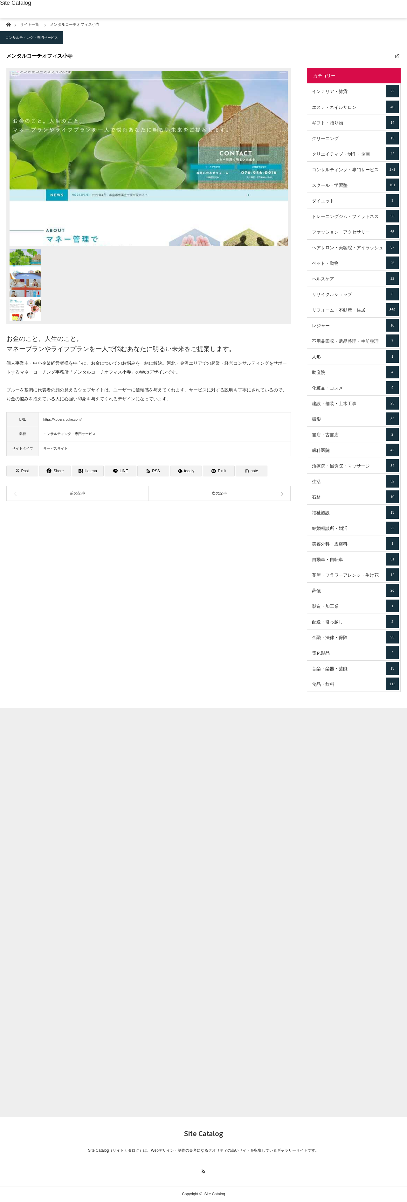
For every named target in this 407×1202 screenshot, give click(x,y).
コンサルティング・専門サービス (31, 37)
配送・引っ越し (355, 621)
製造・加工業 (355, 606)
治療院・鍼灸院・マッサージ (355, 465)
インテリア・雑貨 (355, 91)
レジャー (355, 325)
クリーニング (355, 138)
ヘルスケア (355, 278)
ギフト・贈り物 (355, 122)
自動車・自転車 (355, 559)
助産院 (355, 372)
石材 (355, 496)
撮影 (355, 418)
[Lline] (120, 471)
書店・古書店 (355, 434)
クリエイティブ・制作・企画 (355, 153)
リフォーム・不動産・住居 (355, 309)
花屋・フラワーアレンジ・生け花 (355, 574)
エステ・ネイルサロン (355, 107)
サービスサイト (55, 448)
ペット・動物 (355, 263)
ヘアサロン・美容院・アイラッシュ (355, 247)
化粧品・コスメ (355, 387)
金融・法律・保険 (355, 637)
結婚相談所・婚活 (355, 528)
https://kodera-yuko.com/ (62, 419)
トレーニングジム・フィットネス (355, 216)
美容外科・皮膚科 (355, 543)
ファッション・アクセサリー (355, 231)
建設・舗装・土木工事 (355, 403)
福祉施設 (355, 512)
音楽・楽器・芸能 (355, 668)
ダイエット (355, 200)
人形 (355, 356)
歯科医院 (355, 450)
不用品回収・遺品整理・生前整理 (355, 340)
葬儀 (355, 590)
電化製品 (355, 652)
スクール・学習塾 (355, 185)
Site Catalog (15, 3)
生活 (355, 481)
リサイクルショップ (355, 294)
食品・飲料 (355, 684)
